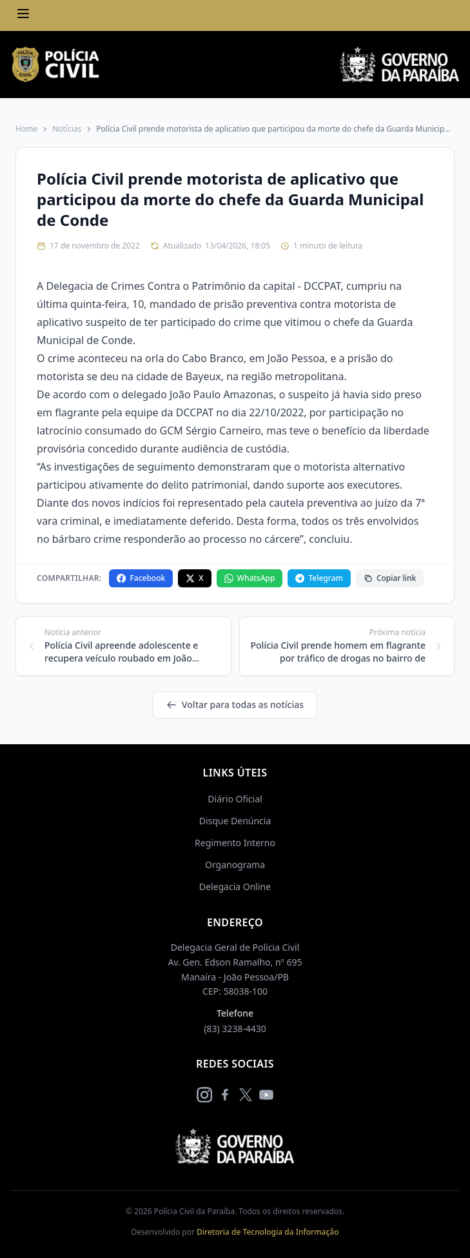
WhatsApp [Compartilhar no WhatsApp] (249, 578)
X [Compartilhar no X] (194, 578)
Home (26, 129)
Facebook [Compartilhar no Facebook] (141, 578)
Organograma (235, 864)
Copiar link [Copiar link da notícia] (390, 578)
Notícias (66, 129)
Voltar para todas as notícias (235, 704)
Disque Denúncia (235, 821)
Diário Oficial (235, 799)
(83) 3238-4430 (235, 1028)
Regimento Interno (235, 843)
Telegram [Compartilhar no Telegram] (318, 578)
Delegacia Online (235, 886)
